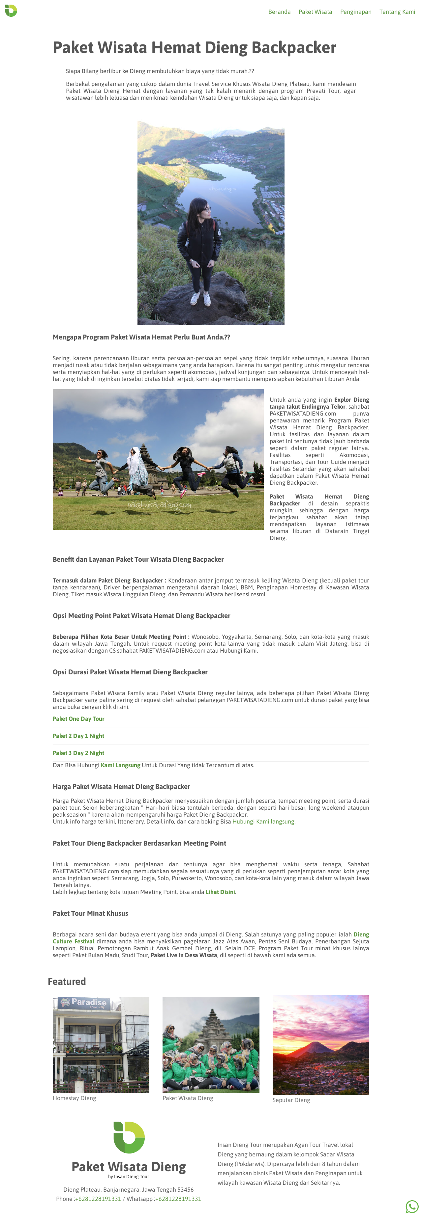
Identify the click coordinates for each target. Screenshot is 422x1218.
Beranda (279, 11)
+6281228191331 (98, 1198)
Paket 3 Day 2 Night (78, 752)
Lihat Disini (220, 891)
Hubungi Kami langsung (263, 821)
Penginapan (356, 11)
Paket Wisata (315, 11)
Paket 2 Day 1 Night (78, 735)
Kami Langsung (120, 765)
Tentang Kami (397, 11)
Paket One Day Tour (79, 718)
